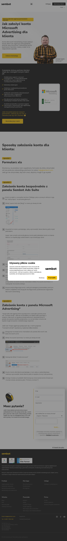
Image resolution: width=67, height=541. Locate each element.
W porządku (52, 278)
